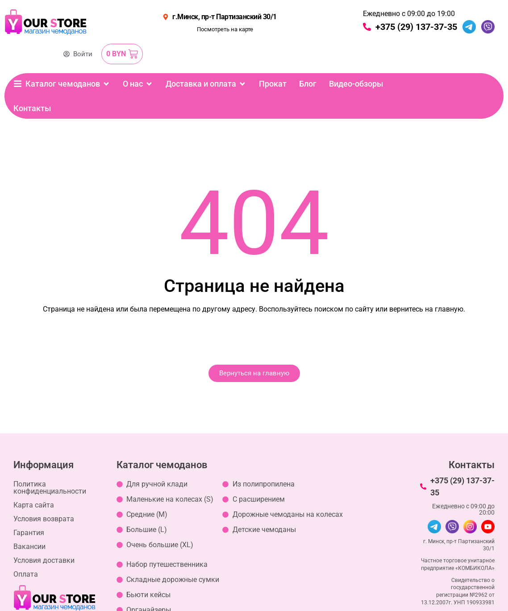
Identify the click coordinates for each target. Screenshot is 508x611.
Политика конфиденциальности (49, 487)
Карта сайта (33, 505)
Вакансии (29, 546)
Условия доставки (44, 560)
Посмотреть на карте (225, 29)
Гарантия (28, 532)
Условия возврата (43, 519)
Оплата (25, 574)
